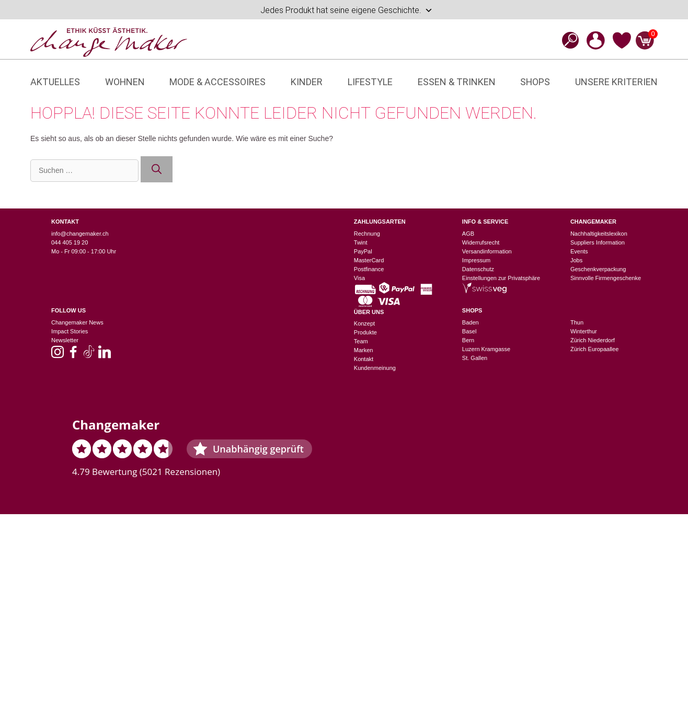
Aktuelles (55, 81)
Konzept (364, 323)
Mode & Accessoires (217, 81)
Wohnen (125, 81)
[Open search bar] (567, 40)
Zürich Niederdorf (592, 340)
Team (361, 341)
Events (579, 251)
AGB (468, 233)
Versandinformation (487, 251)
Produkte (365, 332)
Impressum (476, 260)
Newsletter (64, 340)
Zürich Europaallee (594, 349)
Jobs (576, 260)
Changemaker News (77, 322)
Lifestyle (370, 81)
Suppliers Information (597, 242)
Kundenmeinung (375, 368)
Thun (576, 322)
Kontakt (363, 359)
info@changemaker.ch (80, 233)
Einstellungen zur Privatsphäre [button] (501, 278)
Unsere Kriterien (616, 81)
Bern (468, 340)
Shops (535, 81)
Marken (363, 350)
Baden (470, 322)
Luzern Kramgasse (486, 349)
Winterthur (583, 331)
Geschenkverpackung (598, 269)
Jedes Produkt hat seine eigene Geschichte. (346, 10)
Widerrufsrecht (481, 242)
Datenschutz (478, 269)
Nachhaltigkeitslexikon (598, 233)
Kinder (307, 81)
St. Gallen (474, 358)
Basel (469, 331)
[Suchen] (157, 169)
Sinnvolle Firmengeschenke (605, 278)
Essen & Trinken (457, 81)
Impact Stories (69, 331)
